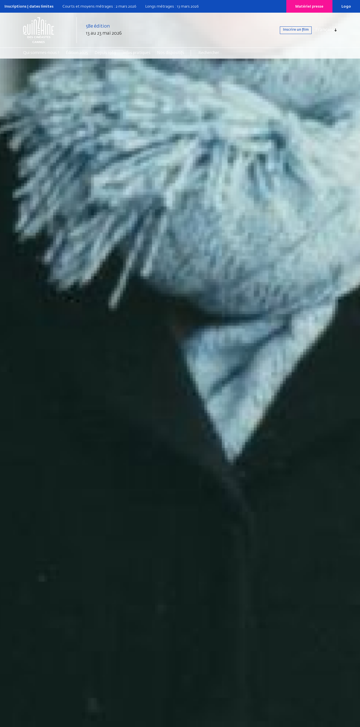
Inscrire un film (290, 30)
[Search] (220, 53)
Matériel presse (309, 6)
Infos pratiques (136, 53)
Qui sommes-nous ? (41, 53)
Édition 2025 (77, 53)
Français (324, 30)
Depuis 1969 (105, 53)
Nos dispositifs (170, 53)
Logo (346, 6)
